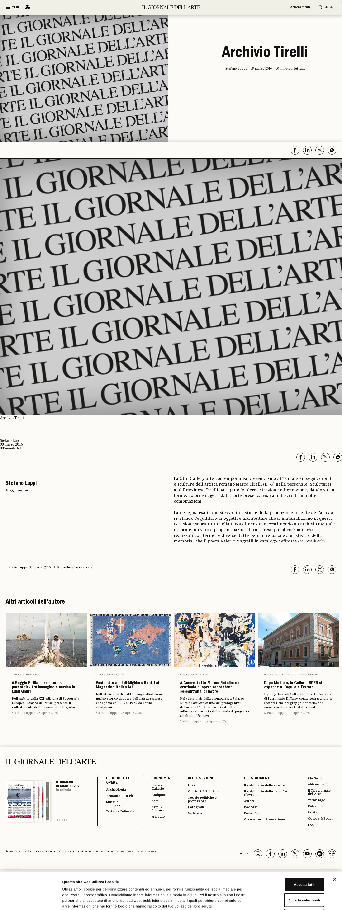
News (15, 674)
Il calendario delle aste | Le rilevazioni (264, 815)
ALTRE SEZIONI (197, 796)
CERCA (328, 7)
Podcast (248, 831)
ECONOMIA (157, 796)
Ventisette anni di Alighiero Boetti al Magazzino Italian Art (127, 692)
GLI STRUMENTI (254, 796)
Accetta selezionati (290, 863)
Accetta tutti (290, 848)
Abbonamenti (300, 7)
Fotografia (30, 674)
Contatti (313, 833)
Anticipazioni (115, 674)
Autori (247, 824)
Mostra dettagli (250, 901)
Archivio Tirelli (265, 53)
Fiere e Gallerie (155, 805)
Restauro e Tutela (116, 816)
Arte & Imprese (156, 829)
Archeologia (117, 807)
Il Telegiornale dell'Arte (320, 811)
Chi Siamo (315, 796)
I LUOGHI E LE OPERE (118, 798)
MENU (16, 7)
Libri (189, 803)
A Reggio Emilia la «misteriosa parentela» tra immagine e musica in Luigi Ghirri (46, 696)
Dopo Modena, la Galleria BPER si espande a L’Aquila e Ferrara (294, 696)
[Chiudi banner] (334, 842)
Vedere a (193, 833)
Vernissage (316, 820)
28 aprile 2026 (47, 730)
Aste (152, 820)
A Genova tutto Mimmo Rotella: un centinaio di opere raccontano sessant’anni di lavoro (214, 696)
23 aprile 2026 (131, 727)
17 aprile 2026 (299, 734)
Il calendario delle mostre (258, 805)
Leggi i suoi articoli (21, 490)
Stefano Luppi (22, 730)
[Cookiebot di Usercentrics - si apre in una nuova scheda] (31, 900)
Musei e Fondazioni (116, 826)
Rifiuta (290, 879)
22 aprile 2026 (215, 739)
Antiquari (156, 814)
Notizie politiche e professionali (296, 674)
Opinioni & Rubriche (204, 810)
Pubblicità (315, 826)
